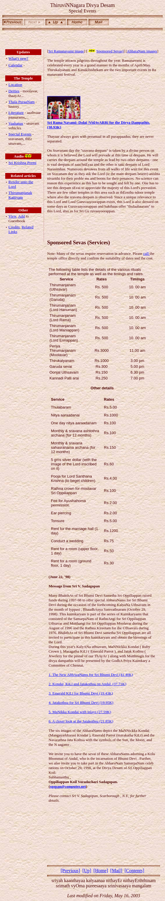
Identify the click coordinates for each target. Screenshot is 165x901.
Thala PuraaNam (21, 102)
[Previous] (70, 870)
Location (15, 84)
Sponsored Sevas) (105, 51)
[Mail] (116, 870)
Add (21, 216)
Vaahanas (15, 123)
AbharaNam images (142, 51)
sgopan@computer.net (68, 786)
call (146, 253)
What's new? (18, 58)
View (12, 216)
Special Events (19, 134)
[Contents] (134, 870)
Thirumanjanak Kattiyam (20, 194)
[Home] (100, 870)
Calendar (15, 65)
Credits (14, 227)
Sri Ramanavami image (66, 51)
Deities (13, 91)
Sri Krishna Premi (22, 162)
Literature (16, 112)
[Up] (86, 870)
